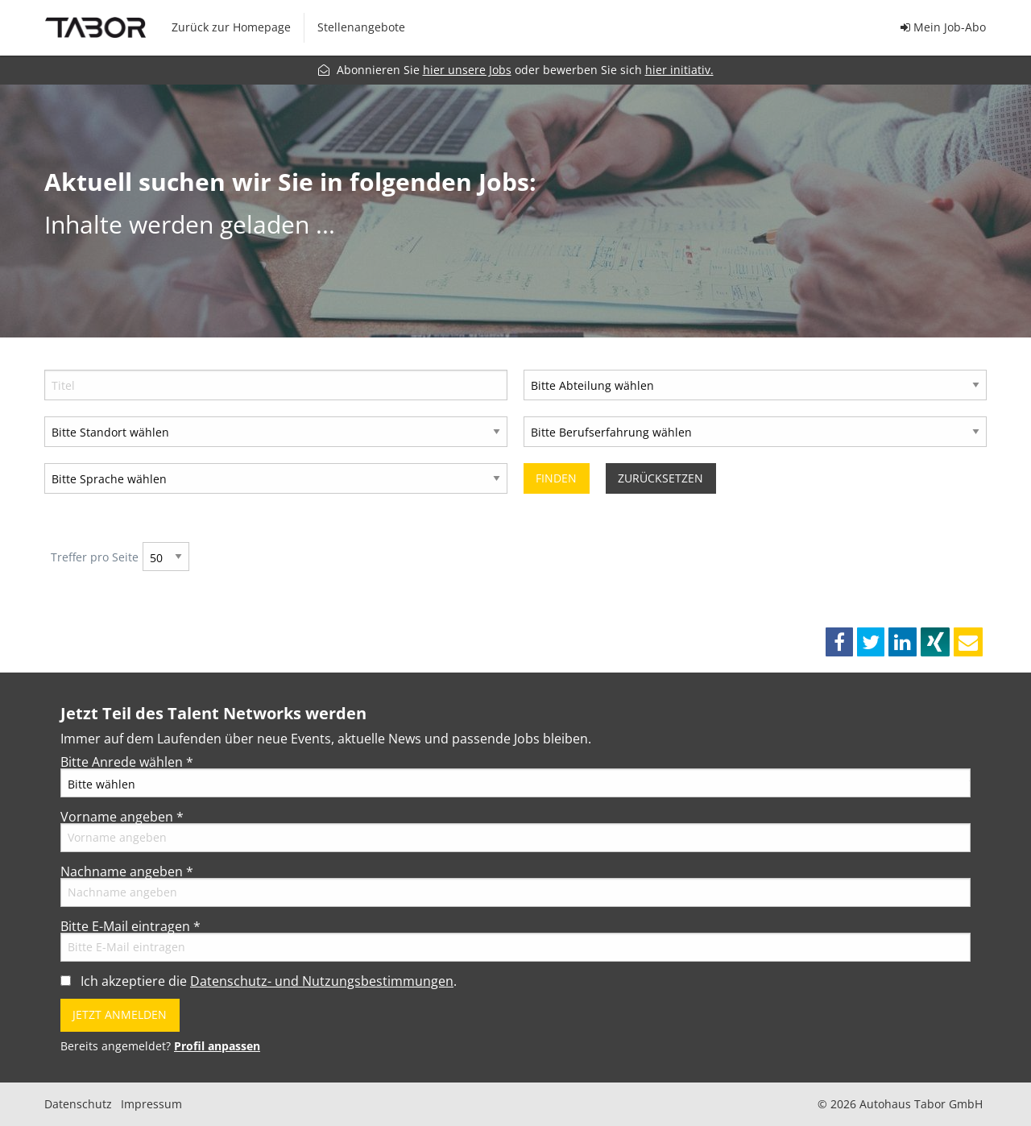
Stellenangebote (361, 27)
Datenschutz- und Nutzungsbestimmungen (321, 981)
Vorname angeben (122, 816)
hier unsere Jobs (467, 69)
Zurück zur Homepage (231, 27)
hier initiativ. (679, 69)
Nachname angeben (126, 871)
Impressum (151, 1104)
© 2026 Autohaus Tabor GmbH (900, 1104)
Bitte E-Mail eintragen (130, 926)
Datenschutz (78, 1104)
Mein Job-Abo (943, 27)
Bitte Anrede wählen (126, 761)
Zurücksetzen (660, 478)
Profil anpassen (217, 1046)
